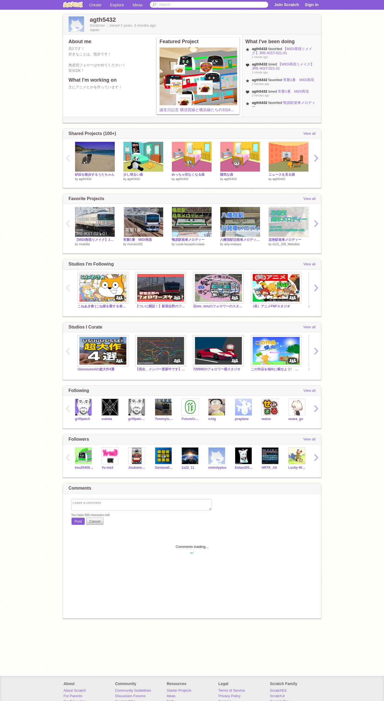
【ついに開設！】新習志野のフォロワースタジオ (160, 306)
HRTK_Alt (269, 468)
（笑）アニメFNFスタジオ (270, 306)
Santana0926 (164, 468)
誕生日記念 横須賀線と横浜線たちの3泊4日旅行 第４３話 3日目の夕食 (223, 109)
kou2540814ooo (84, 468)
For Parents (73, 696)
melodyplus (217, 468)
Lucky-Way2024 (297, 468)
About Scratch (75, 690)
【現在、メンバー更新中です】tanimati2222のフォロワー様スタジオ (160, 369)
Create (95, 4)
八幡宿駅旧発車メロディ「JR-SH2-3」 (240, 240)
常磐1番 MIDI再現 (298, 80)
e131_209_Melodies (286, 244)
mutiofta (84, 244)
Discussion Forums (130, 696)
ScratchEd (278, 690)
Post (78, 521)
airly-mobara (232, 244)
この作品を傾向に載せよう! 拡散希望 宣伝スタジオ (275, 369)
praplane (242, 419)
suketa (107, 419)
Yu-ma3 (107, 468)
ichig (212, 419)
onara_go (295, 419)
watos (266, 419)
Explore (117, 4)
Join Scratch (286, 4)
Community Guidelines (133, 690)
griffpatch (82, 419)
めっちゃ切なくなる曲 (188, 174)
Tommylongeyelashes (164, 419)
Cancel (94, 521)
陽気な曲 (226, 174)
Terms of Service (231, 690)
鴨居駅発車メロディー (188, 240)
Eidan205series (244, 468)
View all (309, 133)
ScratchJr (277, 696)
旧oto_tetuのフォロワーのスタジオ (218, 306)
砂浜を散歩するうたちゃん (94, 174)
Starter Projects (179, 690)
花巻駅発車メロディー (284, 240)
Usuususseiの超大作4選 (96, 369)
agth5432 (85, 179)
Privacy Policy (229, 696)
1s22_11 (188, 468)
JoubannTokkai (137, 468)
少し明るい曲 (133, 174)
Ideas (138, 4)
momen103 (134, 244)
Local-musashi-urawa (190, 244)
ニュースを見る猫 (281, 174)
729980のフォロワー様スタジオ (216, 369)
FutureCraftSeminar (191, 419)
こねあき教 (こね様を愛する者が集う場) (102, 306)
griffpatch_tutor (137, 419)
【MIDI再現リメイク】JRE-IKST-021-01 (282, 51)
